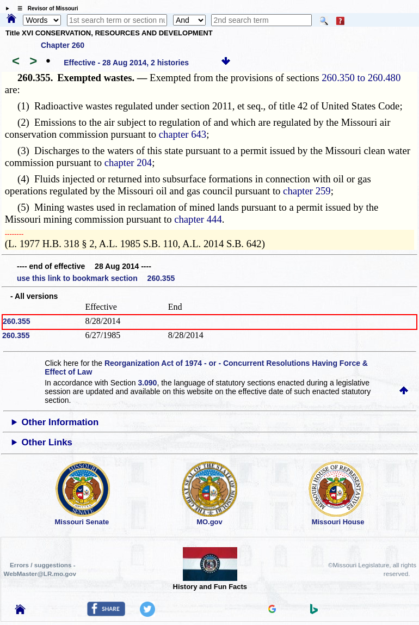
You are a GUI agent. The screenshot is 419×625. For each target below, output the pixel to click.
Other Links (47, 442)
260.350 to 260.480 (361, 77)
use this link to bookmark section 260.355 (96, 278)
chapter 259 (307, 191)
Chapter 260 (62, 45)
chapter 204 (128, 162)
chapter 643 (183, 134)
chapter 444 (198, 219)
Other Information (60, 422)
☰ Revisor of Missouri (45, 8)
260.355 (16, 321)
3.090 (147, 382)
